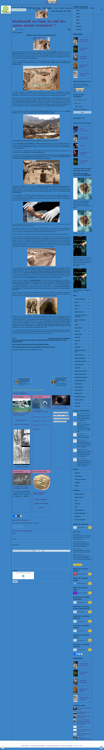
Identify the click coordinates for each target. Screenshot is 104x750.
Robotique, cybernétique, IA (82, 372)
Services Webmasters (82, 512)
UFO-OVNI (82, 475)
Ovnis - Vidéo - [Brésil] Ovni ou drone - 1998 (84, 732)
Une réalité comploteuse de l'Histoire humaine (84, 58)
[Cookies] (2, 747)
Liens (56, 8)
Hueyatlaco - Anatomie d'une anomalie (21, 414)
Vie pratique (82, 506)
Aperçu (43, 550)
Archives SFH (82, 348)
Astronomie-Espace (82, 366)
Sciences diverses (82, 478)
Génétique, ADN (82, 395)
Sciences (82, 303)
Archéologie (19, 32)
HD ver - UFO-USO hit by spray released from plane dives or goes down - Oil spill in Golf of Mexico (84, 724)
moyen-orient (35, 390)
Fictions (82, 309)
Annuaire (68, 8)
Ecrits (39, 8)
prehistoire (26, 390)
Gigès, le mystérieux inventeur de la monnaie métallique (40, 493)
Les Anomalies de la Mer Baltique (83, 49)
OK (90, 530)
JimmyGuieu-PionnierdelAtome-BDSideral (84, 740)
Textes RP (82, 146)
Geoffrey (79, 424)
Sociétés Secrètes (82, 392)
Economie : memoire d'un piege (82, 321)
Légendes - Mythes (82, 402)
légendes (41, 390)
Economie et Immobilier (82, 522)
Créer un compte (76, 109)
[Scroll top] (101, 747)
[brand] (11, 10)
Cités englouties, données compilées (84, 75)
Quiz (92, 8)
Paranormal (82, 306)
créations (82, 488)
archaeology (82, 405)
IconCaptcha (23, 578)
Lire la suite (82, 422)
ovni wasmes (80, 729)
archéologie (20, 390)
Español (77, 16)
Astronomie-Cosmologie (82, 481)
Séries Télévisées (82, 329)
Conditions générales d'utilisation (37, 748)
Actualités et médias (82, 496)
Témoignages (82, 408)
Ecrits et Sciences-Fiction (84, 130)
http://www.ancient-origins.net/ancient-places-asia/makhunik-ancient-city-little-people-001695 (35, 346)
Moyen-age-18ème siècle (82, 359)
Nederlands (78, 26)
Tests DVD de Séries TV (82, 398)
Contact (61, 8)
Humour (82, 345)
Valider (82, 112)
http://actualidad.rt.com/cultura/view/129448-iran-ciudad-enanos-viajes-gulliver (31, 344)
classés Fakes (82, 338)
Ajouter (15, 581)
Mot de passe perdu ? (84, 109)
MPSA (69, 11)
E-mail (14, 539)
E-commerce (82, 519)
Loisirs (82, 502)
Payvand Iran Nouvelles (35, 280)
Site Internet (15, 545)
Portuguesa (78, 29)
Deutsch (77, 23)
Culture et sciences (82, 499)
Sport (82, 509)
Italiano (77, 20)
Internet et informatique (82, 515)
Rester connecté (78, 107)
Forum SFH (84, 8)
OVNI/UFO (40, 397)
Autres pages (47, 8)
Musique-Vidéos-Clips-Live (82, 376)
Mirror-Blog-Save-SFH (58, 11)
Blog (34, 8)
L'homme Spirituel (82, 389)
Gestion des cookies (79, 748)
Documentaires (82, 385)
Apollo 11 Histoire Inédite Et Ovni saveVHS (84, 736)
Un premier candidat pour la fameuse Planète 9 (61, 407)
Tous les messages (77, 567)
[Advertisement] (41, 363)
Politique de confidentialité (67, 748)
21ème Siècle (82, 369)
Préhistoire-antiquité (42, 471)
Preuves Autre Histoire (82, 299)
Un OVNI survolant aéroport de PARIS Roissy (84, 715)
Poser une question (17, 526)
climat (30, 390)
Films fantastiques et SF (82, 382)
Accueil (29, 8)
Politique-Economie (82, 312)
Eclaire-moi (80, 451)
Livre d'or (76, 8)
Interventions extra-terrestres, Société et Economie (84, 41)
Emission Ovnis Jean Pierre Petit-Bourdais (83, 719)
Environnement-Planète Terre (82, 352)
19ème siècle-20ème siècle (82, 363)
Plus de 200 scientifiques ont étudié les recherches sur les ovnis (41, 411)
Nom (14, 533)
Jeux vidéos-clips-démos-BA (82, 379)
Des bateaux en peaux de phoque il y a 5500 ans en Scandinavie (20, 487)
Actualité (82, 325)
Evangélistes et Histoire (84, 66)
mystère (14, 390)
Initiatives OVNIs (82, 335)
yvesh (17, 29)
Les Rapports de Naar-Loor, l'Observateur (84, 153)
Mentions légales (24, 748)
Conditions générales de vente (53, 748)
